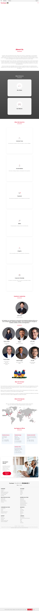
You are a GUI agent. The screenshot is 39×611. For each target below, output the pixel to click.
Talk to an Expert (7, 343)
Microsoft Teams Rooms (23, 374)
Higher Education (3, 369)
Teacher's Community (3, 370)
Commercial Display (3, 363)
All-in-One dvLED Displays (4, 362)
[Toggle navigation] (38, 2)
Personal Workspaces (22, 370)
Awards (21, 388)
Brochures (21, 381)
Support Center (3, 387)
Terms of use (19, 395)
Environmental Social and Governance (25, 387)
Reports (21, 383)
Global (21, 354)
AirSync (21, 363)
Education (4, 0)
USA (29, 609)
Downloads (2, 388)
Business (9, 0)
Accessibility (22, 395)
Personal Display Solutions (4, 381)
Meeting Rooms (22, 369)
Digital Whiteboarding (23, 373)
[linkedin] (27, 352)
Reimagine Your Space (4, 382)
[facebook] (23, 352)
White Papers (21, 382)
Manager (21, 360)
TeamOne (21, 362)
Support (37, 0)
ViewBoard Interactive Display (4, 361)
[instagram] (29, 352)
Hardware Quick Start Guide (4, 389)
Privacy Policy (16, 395)
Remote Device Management (23, 372)
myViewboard (22, 359)
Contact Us (2, 386)
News (21, 389)
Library (21, 377)
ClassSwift (21, 361)
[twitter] (24, 352)
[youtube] (26, 352)
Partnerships (21, 392)
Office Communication (23, 371)
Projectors (2, 360)
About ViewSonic (22, 386)
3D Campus (2, 371)
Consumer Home (3, 377)
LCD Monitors (2, 359)
